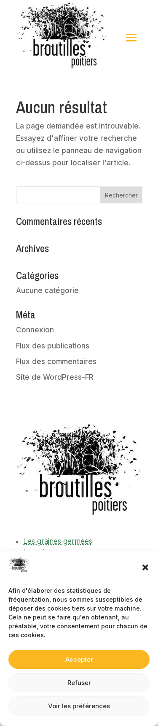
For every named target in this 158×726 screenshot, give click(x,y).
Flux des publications (52, 346)
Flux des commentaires (56, 361)
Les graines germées (57, 541)
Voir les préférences (79, 706)
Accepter (79, 659)
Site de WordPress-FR (55, 377)
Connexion (35, 330)
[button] (145, 567)
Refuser (79, 683)
